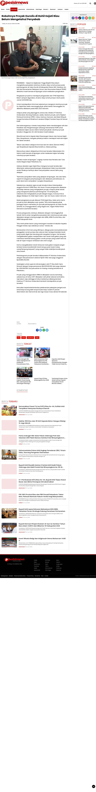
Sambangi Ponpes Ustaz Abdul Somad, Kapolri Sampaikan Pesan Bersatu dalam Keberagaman (59, 382)
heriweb (94, 575)
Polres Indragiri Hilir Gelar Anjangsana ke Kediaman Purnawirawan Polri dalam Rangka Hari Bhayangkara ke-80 (23, 363)
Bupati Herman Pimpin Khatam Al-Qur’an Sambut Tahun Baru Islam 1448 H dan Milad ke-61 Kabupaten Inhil (42, 525)
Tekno (47, 566)
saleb (37, 337)
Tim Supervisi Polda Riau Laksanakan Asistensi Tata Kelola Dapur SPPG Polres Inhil (86, 99)
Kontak (46, 576)
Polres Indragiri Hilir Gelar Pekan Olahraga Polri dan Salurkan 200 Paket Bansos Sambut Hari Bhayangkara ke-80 (42, 438)
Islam (57, 560)
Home (2, 9)
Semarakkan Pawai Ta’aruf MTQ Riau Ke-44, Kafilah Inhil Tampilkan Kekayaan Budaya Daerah (41, 407)
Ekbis (35, 562)
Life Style (47, 560)
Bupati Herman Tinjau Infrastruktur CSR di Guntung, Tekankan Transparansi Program (85, 42)
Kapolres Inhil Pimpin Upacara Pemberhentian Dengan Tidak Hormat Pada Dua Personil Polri (59, 362)
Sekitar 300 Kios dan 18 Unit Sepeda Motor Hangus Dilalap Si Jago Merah (42, 422)
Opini (46, 564)
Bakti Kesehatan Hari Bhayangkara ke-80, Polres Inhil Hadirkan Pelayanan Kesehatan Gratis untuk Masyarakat (41, 363)
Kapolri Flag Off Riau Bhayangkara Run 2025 (41, 379)
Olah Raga (39, 9)
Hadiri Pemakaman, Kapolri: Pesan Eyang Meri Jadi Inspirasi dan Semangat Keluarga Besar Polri (24, 382)
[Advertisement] (42, 305)
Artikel (20, 444)
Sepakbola (30, 337)
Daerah (45, 9)
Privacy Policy (30, 576)
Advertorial (21, 9)
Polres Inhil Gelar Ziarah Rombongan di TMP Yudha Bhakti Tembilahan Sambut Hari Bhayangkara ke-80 (86, 118)
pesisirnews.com (86, 575)
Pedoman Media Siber (20, 576)
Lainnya (60, 9)
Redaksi (11, 576)
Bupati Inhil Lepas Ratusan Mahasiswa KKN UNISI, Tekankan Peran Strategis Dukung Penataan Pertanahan (42, 510)
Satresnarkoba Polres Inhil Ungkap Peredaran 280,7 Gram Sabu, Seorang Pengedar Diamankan (42, 451)
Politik (8, 9)
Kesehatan (37, 564)
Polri (18, 337)
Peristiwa (14, 9)
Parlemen (59, 568)
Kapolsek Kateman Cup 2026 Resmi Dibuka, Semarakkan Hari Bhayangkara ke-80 (87, 60)
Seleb (23, 337)
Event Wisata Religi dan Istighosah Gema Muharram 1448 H (42, 539)
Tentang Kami (4, 576)
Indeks (66, 9)
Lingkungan (59, 564)
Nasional (52, 9)
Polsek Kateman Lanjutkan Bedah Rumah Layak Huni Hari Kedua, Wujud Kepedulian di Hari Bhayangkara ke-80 (86, 71)
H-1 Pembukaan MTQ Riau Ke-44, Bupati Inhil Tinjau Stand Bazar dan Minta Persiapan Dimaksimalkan (42, 481)
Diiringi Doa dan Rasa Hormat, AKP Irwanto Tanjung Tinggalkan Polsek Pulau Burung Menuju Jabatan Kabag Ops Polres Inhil (86, 81)
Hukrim (20, 458)
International (30, 9)
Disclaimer (37, 576)
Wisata (47, 562)
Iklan (42, 576)
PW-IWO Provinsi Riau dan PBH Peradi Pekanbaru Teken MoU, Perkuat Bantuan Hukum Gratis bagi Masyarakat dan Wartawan (41, 496)
